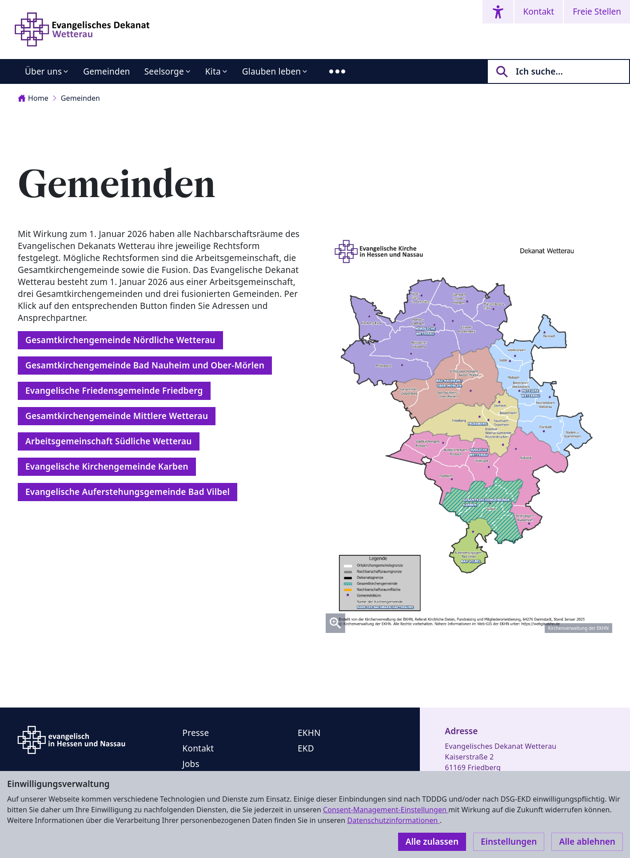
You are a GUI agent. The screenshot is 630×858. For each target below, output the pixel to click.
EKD (306, 748)
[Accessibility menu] (498, 12)
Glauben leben (271, 71)
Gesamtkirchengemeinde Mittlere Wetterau (116, 416)
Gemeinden (106, 71)
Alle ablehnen (587, 841)
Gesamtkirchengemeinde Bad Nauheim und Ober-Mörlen (144, 365)
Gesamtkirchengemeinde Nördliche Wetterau (120, 340)
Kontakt (538, 11)
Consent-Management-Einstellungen (385, 810)
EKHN (309, 733)
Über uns (43, 71)
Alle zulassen (432, 841)
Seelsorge (164, 71)
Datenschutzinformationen (393, 820)
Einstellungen (509, 841)
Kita (213, 71)
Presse (196, 733)
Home (33, 98)
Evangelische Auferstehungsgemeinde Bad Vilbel (127, 492)
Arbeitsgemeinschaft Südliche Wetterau (108, 441)
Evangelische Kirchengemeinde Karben (106, 466)
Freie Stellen (597, 11)
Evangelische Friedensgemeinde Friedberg (114, 390)
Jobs (191, 764)
